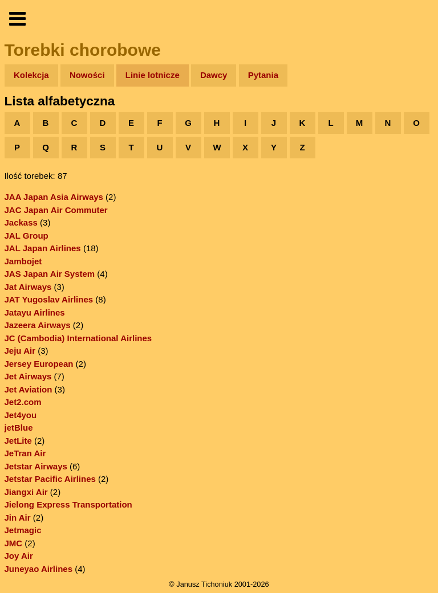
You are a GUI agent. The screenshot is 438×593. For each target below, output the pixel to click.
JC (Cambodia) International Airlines (78, 338)
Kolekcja (31, 75)
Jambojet (23, 261)
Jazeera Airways (38, 325)
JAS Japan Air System (50, 274)
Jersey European (39, 364)
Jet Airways (28, 376)
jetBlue (19, 427)
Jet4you (21, 415)
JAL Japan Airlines (43, 248)
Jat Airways (28, 287)
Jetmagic (23, 530)
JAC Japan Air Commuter (56, 210)
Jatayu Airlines (35, 312)
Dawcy (214, 75)
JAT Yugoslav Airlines (49, 299)
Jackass (21, 222)
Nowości (87, 75)
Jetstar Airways (36, 466)
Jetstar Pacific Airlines (50, 479)
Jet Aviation (28, 389)
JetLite (18, 440)
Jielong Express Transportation (68, 504)
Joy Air (19, 556)
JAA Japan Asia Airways (54, 197)
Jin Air (18, 517)
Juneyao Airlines (39, 569)
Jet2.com (23, 402)
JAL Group (26, 235)
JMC (14, 543)
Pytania (263, 75)
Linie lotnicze (152, 75)
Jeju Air (20, 350)
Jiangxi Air (26, 492)
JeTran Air (25, 453)
